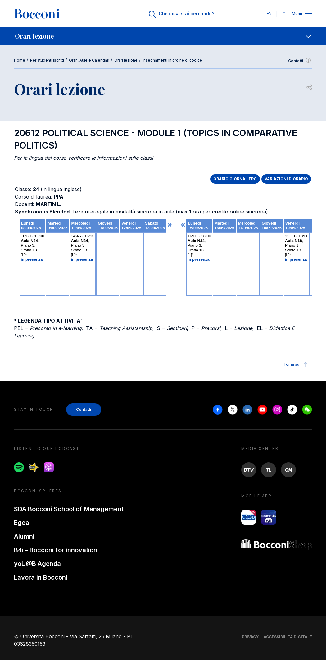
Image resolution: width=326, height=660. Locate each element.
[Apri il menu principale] (308, 13)
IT (283, 13)
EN (269, 13)
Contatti (300, 61)
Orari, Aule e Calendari (89, 60)
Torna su (296, 364)
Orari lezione (126, 60)
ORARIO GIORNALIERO (235, 178)
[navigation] (163, 36)
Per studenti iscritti (47, 60)
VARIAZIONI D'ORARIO (286, 178)
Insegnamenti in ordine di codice (172, 60)
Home (19, 60)
